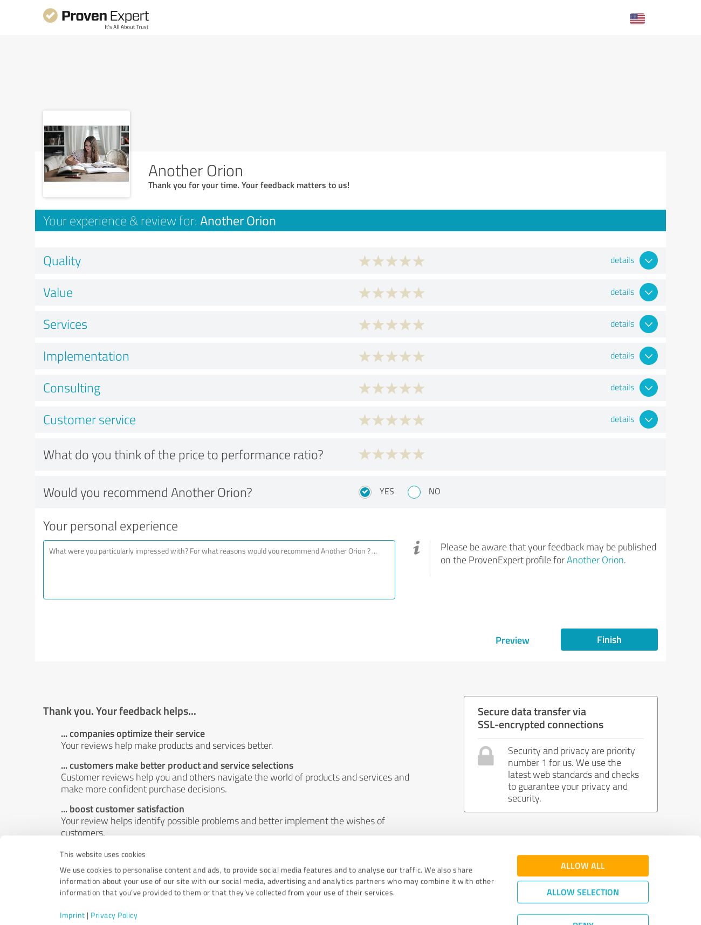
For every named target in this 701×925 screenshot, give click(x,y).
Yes (387, 491)
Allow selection (583, 851)
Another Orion (595, 559)
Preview (513, 640)
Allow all (583, 825)
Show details (418, 905)
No (435, 491)
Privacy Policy (114, 874)
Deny (583, 885)
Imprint (72, 874)
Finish (609, 639)
